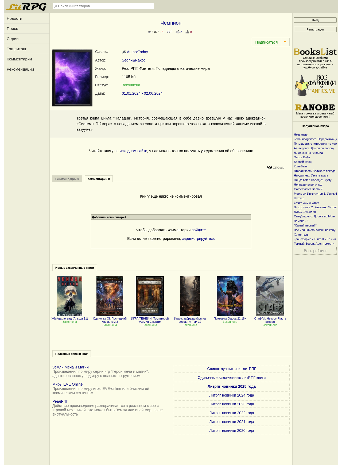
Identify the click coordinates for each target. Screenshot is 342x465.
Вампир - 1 (301, 220)
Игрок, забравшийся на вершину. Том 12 (190, 318)
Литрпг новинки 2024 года (231, 395)
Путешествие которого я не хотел (317, 143)
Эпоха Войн (302, 157)
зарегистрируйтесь (198, 238)
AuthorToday (135, 52)
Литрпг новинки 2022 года (231, 413)
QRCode (278, 167)
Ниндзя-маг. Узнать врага (311, 175)
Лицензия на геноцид (308, 152)
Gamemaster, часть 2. (308, 189)
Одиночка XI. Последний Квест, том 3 (110, 318)
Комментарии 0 (99, 178)
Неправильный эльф (308, 184)
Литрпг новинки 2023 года (231, 404)
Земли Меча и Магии (70, 367)
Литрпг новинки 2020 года (231, 430)
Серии (12, 38)
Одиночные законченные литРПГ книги (232, 377)
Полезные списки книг (71, 353)
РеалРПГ (60, 401)
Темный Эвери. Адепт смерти (314, 243)
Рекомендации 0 (67, 178)
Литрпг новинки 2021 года (231, 422)
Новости (14, 18)
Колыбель (301, 166)
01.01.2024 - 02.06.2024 (142, 93)
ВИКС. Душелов (305, 211)
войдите (199, 230)
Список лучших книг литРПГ (231, 369)
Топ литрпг (17, 49)
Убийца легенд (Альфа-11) (70, 317)
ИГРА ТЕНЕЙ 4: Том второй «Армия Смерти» (150, 318)
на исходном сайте (130, 151)
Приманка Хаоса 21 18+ (230, 317)
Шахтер (299, 198)
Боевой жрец (303, 161)
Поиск (12, 28)
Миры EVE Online (67, 384)
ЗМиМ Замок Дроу (306, 202)
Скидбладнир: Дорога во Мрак (314, 216)
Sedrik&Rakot (133, 60)
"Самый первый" (305, 225)
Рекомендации (20, 69)
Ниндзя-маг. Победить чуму (312, 180)
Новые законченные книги (74, 267)
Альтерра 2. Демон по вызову (314, 148)
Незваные (301, 134)
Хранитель (301, 234)
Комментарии (19, 59)
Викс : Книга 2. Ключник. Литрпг (315, 207)
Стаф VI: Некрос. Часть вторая (270, 318)
